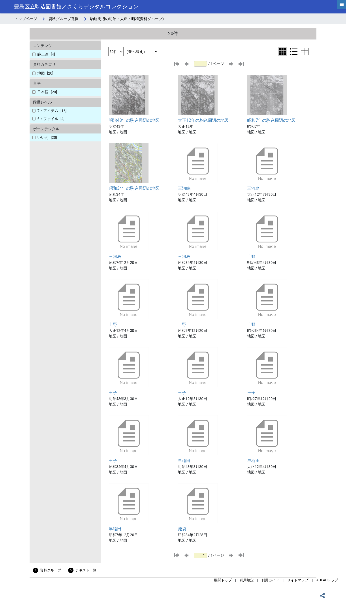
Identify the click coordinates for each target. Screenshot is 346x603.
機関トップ (223, 580)
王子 (113, 392)
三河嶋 (184, 188)
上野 (251, 256)
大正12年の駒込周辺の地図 (203, 120)
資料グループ (50, 570)
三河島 (253, 188)
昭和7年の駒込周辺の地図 (271, 120)
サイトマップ (297, 580)
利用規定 (247, 580)
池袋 (182, 528)
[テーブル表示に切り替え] (304, 51)
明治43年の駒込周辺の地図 (134, 120)
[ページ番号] (200, 64)
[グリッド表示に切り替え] (282, 51)
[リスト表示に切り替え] (293, 51)
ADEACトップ (327, 580)
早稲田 (184, 460)
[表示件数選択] (115, 51)
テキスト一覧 (85, 570)
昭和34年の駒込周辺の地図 (134, 188)
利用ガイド (270, 580)
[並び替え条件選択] (140, 51)
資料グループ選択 (64, 19)
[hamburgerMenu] (341, 4)
